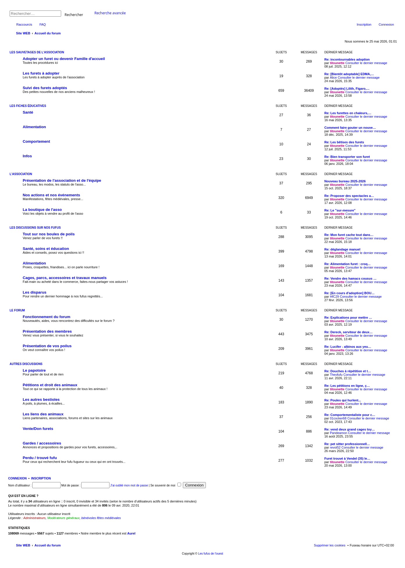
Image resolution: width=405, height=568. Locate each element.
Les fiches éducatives (28, 105)
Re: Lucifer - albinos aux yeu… (347, 346)
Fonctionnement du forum (46, 317)
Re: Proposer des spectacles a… (349, 195)
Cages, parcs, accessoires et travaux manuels (65, 278)
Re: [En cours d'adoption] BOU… (349, 293)
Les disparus (34, 292)
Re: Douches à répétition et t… (347, 371)
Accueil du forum (48, 545)
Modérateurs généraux (63, 518)
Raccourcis (24, 24)
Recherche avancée (110, 12)
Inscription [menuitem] (364, 24)
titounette (337, 63)
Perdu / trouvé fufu (40, 458)
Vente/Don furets (38, 428)
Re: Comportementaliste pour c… (349, 415)
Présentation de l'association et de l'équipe (62, 180)
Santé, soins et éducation (46, 248)
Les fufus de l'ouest (210, 553)
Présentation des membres (47, 331)
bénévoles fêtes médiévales (101, 518)
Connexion (17, 478)
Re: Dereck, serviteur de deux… (348, 332)
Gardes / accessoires (42, 443)
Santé (28, 112)
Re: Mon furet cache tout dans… (349, 235)
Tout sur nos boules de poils (49, 234)
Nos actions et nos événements (51, 195)
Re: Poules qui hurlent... (342, 400)
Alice (333, 77)
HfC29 (334, 296)
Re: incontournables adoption (347, 59)
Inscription (41, 478)
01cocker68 (338, 418)
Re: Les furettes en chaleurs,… (347, 113)
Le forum (17, 310)
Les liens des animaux (43, 414)
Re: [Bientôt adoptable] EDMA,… (349, 74)
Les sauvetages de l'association (37, 52)
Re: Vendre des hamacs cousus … (350, 278)
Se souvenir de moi (165, 485)
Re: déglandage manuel (342, 249)
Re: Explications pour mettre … (348, 317)
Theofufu (336, 374)
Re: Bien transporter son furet (347, 156)
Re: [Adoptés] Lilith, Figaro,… (346, 88)
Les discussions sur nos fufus (35, 227)
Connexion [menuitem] (386, 24)
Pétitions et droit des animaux (50, 385)
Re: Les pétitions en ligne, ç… (347, 385)
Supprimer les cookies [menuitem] (329, 545)
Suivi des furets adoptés (45, 88)
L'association (21, 174)
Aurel (131, 533)
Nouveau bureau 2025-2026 (345, 181)
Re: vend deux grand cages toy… (349, 429)
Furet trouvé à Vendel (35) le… (347, 458)
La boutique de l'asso (42, 209)
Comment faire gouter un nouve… (350, 127)
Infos (27, 156)
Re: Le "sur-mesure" (340, 210)
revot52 (335, 447)
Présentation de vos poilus (47, 346)
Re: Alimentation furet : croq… (347, 264)
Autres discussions (26, 364)
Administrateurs (34, 518)
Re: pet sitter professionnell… (347, 444)
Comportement (36, 141)
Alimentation (34, 127)
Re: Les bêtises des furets (344, 142)
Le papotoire (34, 370)
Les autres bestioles (41, 399)
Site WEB (23, 545)
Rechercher (74, 14)
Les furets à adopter (41, 73)
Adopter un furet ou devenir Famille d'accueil (64, 59)
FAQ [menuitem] (42, 24)
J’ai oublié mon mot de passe (129, 485)
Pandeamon (338, 433)
